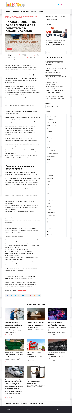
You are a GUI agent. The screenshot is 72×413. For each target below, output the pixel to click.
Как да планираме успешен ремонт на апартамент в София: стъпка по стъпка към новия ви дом (35, 325)
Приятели (16, 11)
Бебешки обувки (52, 125)
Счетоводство (51, 215)
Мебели (49, 181)
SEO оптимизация (52, 116)
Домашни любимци (52, 153)
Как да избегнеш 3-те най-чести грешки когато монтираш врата (35, 381)
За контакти (25, 11)
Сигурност (50, 209)
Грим (48, 144)
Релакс (49, 206)
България (49, 134)
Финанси (49, 231)
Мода (48, 184)
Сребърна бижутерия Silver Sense (55, 16)
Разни (48, 203)
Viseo (58, 408)
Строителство (51, 212)
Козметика (50, 172)
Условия (33, 11)
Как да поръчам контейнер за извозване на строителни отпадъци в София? (14, 354)
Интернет (49, 169)
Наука (48, 187)
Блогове (49, 131)
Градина (49, 141)
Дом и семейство (52, 150)
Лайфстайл (50, 175)
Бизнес (49, 128)
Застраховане (51, 156)
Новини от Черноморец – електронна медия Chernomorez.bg (53, 82)
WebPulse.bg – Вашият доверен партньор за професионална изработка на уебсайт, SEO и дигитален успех (57, 325)
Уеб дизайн (50, 225)
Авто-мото (50, 119)
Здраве (49, 159)
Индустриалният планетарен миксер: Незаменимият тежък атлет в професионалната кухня (54, 96)
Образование (51, 194)
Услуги (9, 49)
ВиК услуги (50, 138)
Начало (8, 11)
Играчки (49, 162)
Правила (40, 11)
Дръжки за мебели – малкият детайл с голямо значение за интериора (54, 62)
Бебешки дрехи (51, 122)
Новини (49, 190)
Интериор (50, 166)
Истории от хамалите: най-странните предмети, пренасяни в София (55, 76)
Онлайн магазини (52, 197)
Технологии (50, 218)
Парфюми (50, 200)
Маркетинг (50, 178)
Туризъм (49, 222)
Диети (49, 147)
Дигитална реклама (51, 19)
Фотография (50, 234)
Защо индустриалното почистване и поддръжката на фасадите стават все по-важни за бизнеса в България (14, 325)
